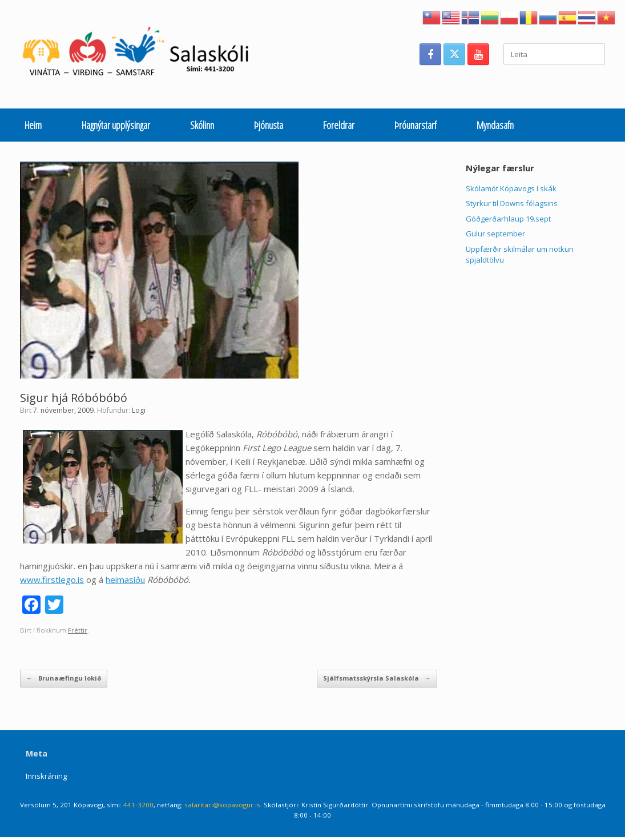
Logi (139, 410)
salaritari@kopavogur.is (222, 804)
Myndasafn (495, 125)
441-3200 (138, 804)
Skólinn (202, 125)
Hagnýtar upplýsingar (116, 125)
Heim (33, 125)
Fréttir (77, 630)
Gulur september (495, 233)
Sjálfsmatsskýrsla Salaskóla (377, 678)
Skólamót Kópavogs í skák (511, 188)
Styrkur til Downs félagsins (512, 203)
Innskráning (46, 776)
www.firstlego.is (52, 579)
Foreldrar (338, 125)
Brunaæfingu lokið (63, 678)
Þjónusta (268, 125)
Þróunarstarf (415, 125)
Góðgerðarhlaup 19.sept (508, 219)
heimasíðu (125, 579)
